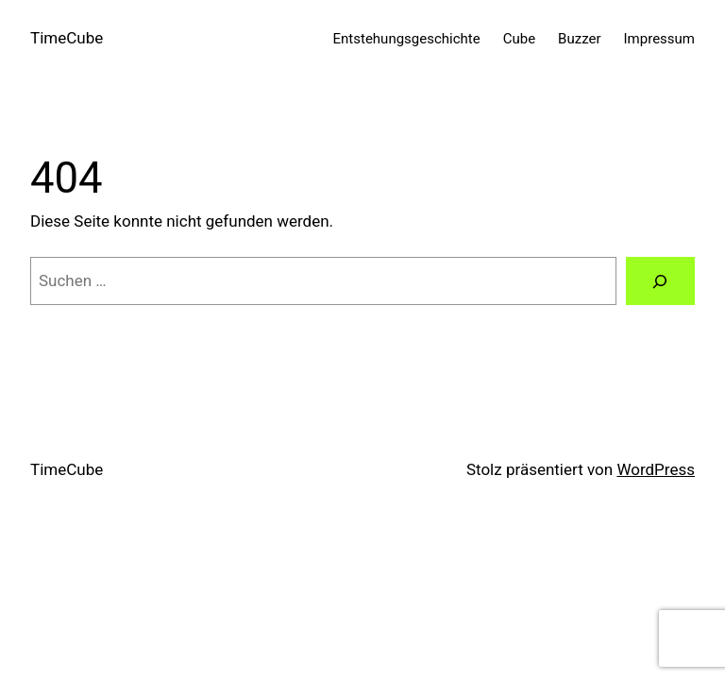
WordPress (655, 469)
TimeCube (66, 37)
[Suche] (660, 281)
